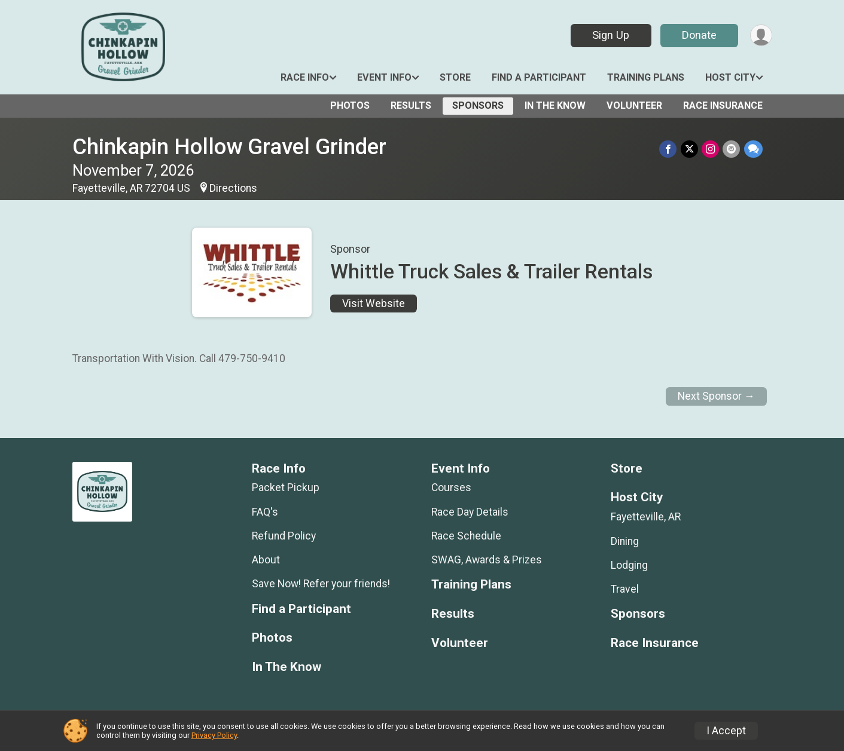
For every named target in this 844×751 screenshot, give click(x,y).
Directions (233, 188)
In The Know (555, 105)
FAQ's (265, 512)
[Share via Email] (732, 149)
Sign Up (610, 35)
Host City (730, 77)
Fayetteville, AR (646, 517)
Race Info (305, 77)
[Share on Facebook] (669, 149)
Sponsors (478, 105)
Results (411, 105)
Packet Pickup (285, 487)
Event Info (384, 77)
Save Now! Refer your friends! (321, 584)
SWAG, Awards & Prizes (486, 560)
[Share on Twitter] (690, 149)
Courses (451, 487)
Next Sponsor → (716, 396)
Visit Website (373, 303)
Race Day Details (469, 512)
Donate (698, 35)
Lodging (629, 565)
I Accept (726, 731)
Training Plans (645, 77)
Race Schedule (466, 536)
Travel (625, 589)
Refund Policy (284, 536)
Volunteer (634, 105)
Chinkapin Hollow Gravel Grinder (229, 147)
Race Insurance (723, 105)
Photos (350, 105)
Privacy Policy (214, 735)
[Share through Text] (753, 149)
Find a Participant (539, 77)
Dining (625, 541)
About (266, 560)
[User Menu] (761, 35)
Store (455, 77)
